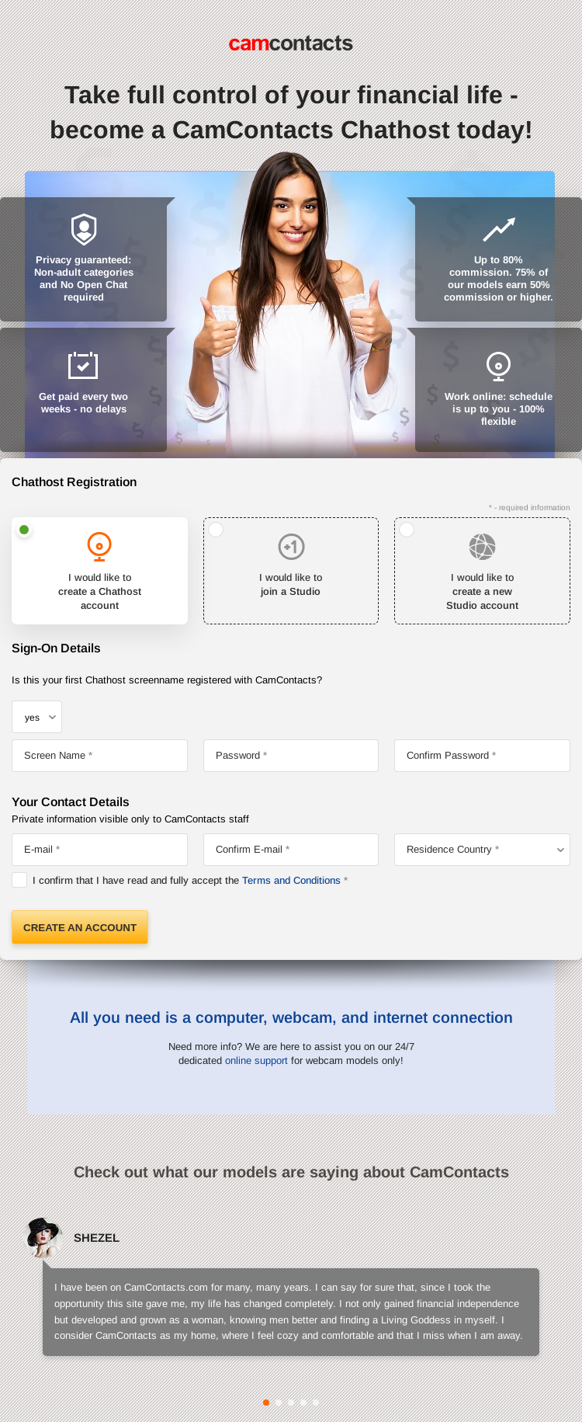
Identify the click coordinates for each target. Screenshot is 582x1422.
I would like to (99, 593)
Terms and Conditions (291, 880)
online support (256, 1060)
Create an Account (80, 928)
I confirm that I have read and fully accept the (187, 880)
